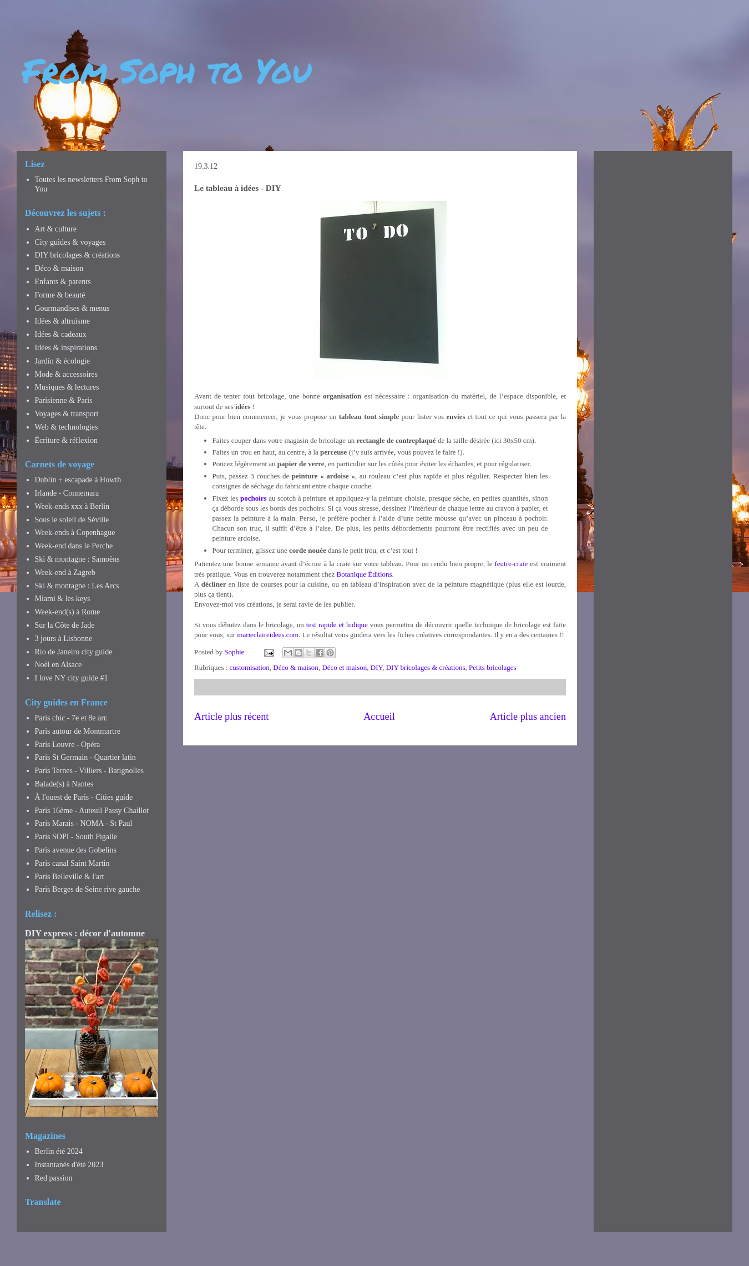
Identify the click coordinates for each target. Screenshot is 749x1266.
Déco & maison (295, 667)
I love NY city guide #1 (71, 678)
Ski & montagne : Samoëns (77, 559)
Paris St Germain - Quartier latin (85, 757)
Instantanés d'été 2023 (69, 1165)
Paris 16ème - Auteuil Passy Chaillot (92, 810)
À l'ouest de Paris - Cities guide (84, 797)
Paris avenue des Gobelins (76, 850)
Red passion (54, 1178)
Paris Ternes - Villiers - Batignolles (89, 770)
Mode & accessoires (66, 374)
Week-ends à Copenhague (75, 532)
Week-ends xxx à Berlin (72, 506)
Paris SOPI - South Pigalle (76, 837)
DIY (376, 667)
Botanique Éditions (364, 574)
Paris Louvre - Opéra (67, 744)
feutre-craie (511, 563)
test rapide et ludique (337, 625)
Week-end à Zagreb (65, 572)
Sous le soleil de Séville (72, 520)
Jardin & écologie (62, 361)
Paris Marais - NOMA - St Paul (84, 823)
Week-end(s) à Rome (67, 612)
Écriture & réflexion (66, 440)
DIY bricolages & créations (425, 667)
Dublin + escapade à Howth (78, 480)
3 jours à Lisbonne (64, 638)
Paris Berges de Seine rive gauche (87, 889)
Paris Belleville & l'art (69, 876)
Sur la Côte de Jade (65, 625)
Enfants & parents (63, 282)
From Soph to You (166, 70)
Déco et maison (344, 667)
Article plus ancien (528, 716)
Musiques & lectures (67, 387)
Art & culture (56, 229)
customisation (250, 667)
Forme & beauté (60, 295)
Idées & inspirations (66, 348)
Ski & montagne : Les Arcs (77, 586)
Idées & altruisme (62, 321)
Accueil (379, 716)
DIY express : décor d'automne (85, 933)
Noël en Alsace (58, 664)
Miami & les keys (62, 598)
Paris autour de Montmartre (77, 731)
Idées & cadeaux (61, 334)
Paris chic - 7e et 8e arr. (71, 718)
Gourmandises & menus (72, 308)
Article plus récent (231, 716)
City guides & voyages (70, 242)
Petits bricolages (493, 667)
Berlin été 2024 (59, 1151)
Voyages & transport (67, 414)
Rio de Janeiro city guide (74, 652)
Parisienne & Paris (64, 400)
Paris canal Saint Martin (72, 863)
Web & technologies (66, 427)
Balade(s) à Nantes (64, 784)
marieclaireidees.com (267, 635)
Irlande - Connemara (67, 493)
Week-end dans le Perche (74, 546)
